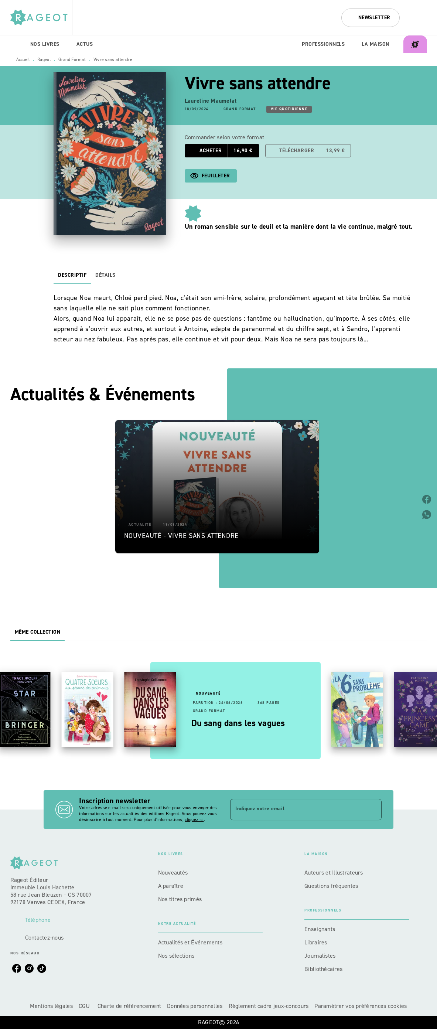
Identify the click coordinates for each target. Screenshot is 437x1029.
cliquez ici (194, 819)
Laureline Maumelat (211, 101)
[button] (370, 17)
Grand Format (72, 59)
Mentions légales (51, 1006)
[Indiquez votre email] (296, 809)
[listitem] (16, 968)
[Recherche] (418, 17)
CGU (85, 1006)
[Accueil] (41, 17)
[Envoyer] (373, 809)
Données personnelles (194, 1006)
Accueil (23, 59)
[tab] (18, 44)
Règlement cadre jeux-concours (269, 1006)
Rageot (44, 59)
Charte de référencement (129, 1006)
